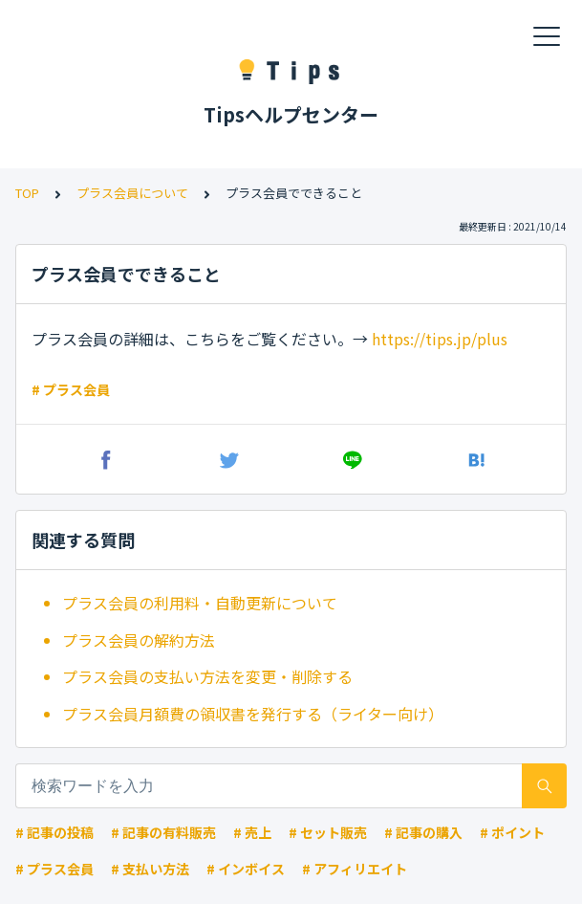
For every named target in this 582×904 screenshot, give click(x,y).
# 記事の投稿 (54, 832)
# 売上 (252, 832)
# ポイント (512, 832)
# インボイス (245, 868)
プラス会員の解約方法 (138, 639)
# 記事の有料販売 (163, 832)
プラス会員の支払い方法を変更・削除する (207, 676)
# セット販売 (328, 832)
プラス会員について (132, 193)
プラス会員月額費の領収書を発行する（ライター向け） (252, 713)
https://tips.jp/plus (439, 338)
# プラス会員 (71, 389)
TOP (27, 193)
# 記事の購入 (423, 832)
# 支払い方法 (150, 868)
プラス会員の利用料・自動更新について (199, 602)
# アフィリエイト (354, 868)
